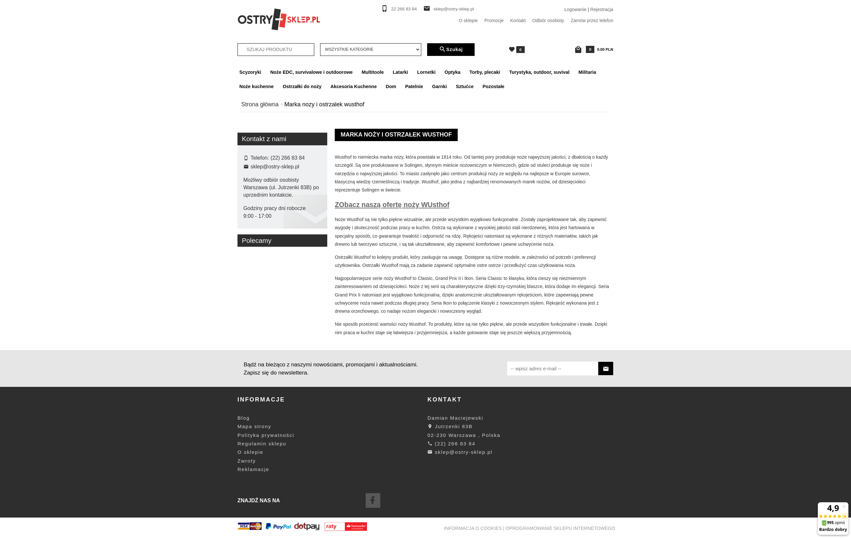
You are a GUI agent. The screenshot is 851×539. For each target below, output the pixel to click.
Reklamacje (253, 469)
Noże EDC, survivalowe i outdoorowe (311, 72)
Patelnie (414, 86)
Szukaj (451, 49)
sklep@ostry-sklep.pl (453, 9)
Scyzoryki (250, 72)
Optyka (453, 72)
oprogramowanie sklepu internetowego (560, 528)
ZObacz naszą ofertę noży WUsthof (392, 204)
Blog (243, 418)
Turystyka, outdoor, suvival (539, 72)
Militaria (587, 72)
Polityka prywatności (265, 435)
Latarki (400, 72)
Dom (391, 86)
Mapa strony (254, 426)
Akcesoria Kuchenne (354, 86)
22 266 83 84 (404, 9)
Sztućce (464, 86)
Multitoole (373, 72)
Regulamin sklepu (261, 443)
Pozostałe (493, 86)
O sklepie (468, 20)
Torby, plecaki (484, 72)
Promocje (494, 20)
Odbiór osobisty (548, 20)
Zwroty (246, 461)
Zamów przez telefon (592, 20)
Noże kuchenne (256, 86)
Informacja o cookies (473, 528)
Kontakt (518, 20)
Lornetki (426, 72)
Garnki (439, 86)
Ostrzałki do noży (302, 86)
